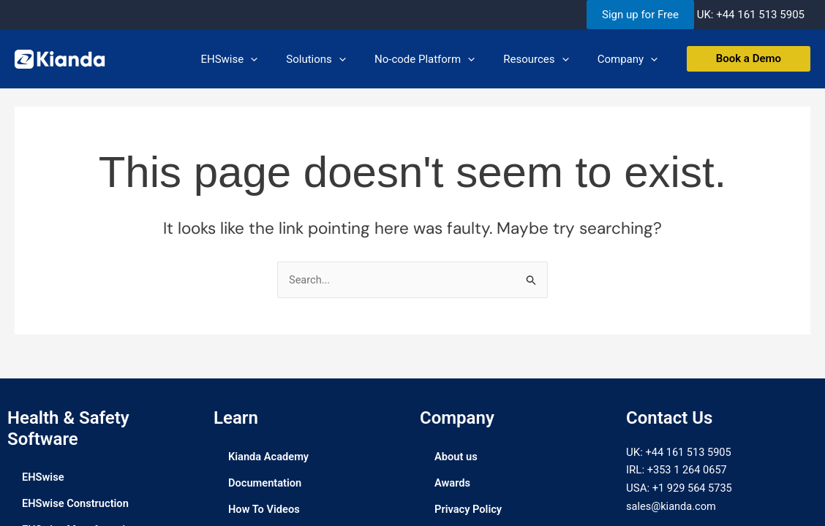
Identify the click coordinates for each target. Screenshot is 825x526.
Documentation (266, 482)
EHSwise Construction (77, 504)
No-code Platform (441, 59)
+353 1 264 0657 (688, 470)
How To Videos (264, 509)
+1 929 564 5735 (693, 488)
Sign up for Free (640, 14)
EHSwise (259, 59)
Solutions (339, 59)
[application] (280, 59)
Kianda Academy (269, 456)
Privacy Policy (468, 509)
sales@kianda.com (672, 506)
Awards (452, 482)
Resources (546, 59)
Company (630, 59)
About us (456, 456)
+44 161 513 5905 (760, 14)
